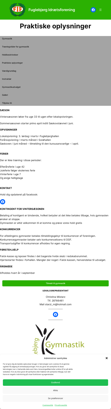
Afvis (55, 390)
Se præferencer (55, 398)
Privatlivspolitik (61, 405)
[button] (106, 358)
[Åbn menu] (100, 10)
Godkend (55, 382)
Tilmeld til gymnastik (55, 283)
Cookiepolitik (47, 405)
